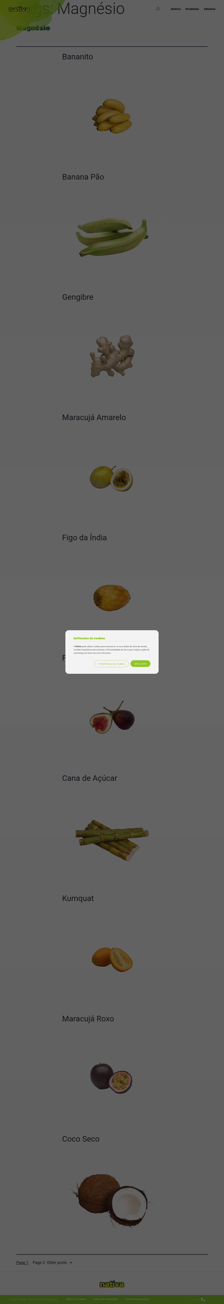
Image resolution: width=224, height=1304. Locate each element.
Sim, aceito (140, 663)
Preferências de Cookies (111, 663)
